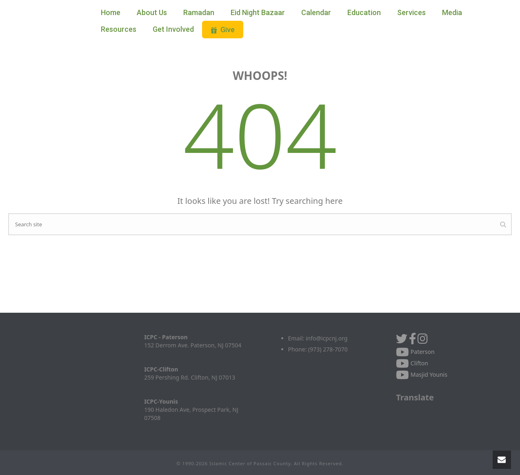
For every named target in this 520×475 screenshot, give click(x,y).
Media (452, 12)
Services (411, 12)
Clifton (412, 363)
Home (110, 12)
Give (223, 29)
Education (364, 12)
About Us (152, 12)
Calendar (316, 12)
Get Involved (173, 29)
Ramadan (198, 12)
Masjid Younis (421, 374)
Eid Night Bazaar (258, 12)
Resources (118, 29)
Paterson (415, 352)
